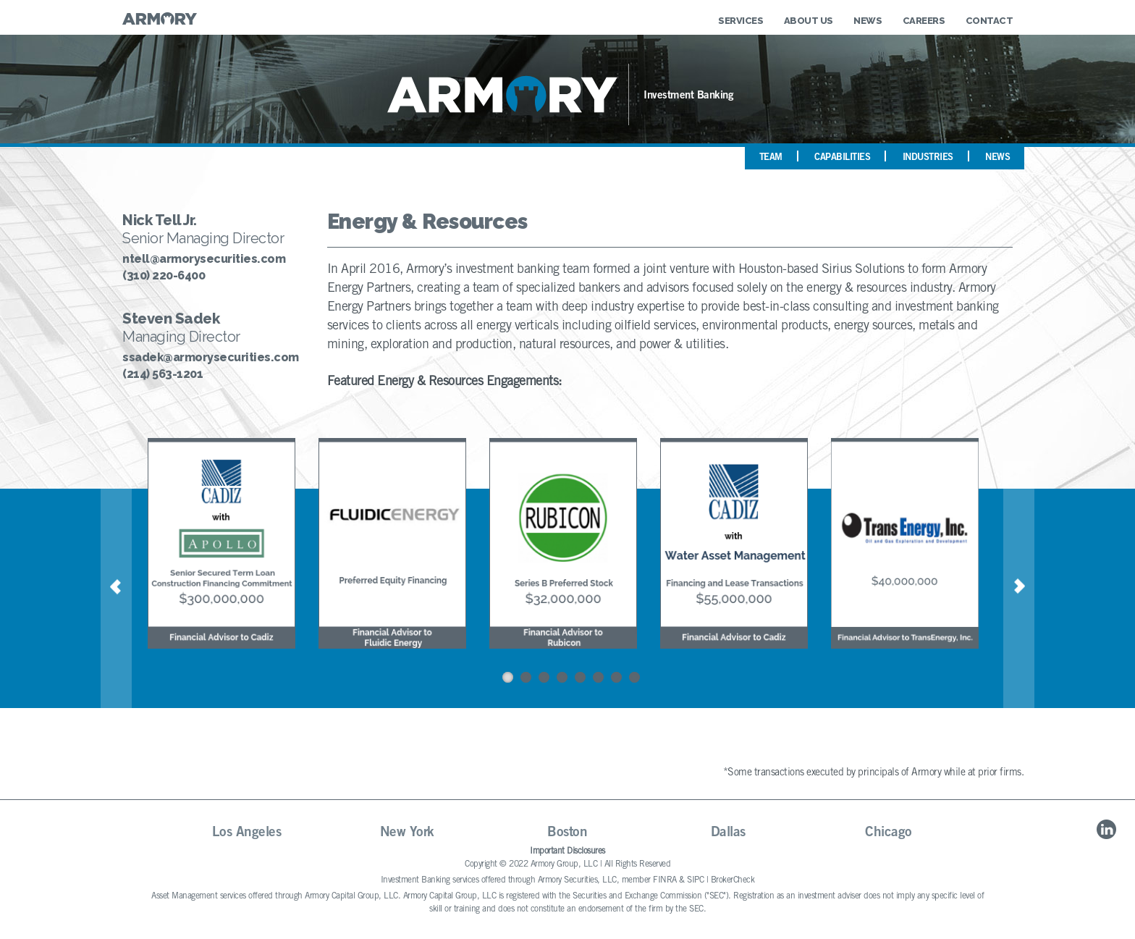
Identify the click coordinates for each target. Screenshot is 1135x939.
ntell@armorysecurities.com (203, 259)
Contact (989, 20)
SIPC (695, 880)
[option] (229, 545)
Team (770, 158)
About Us (808, 20)
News (867, 20)
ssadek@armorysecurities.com (210, 357)
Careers (924, 20)
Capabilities (842, 158)
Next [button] (1018, 586)
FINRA (665, 880)
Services (740, 20)
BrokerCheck (733, 880)
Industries (928, 158)
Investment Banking (688, 95)
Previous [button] (116, 586)
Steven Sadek (170, 319)
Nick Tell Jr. (159, 220)
